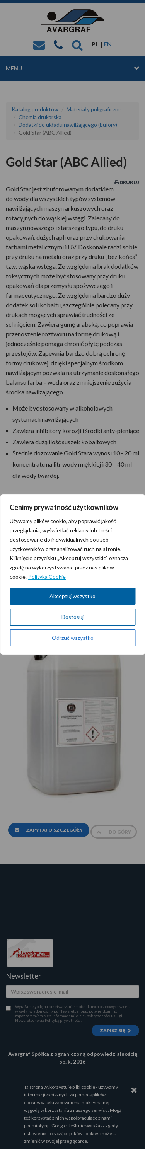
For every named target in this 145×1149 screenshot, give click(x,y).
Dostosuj (72, 617)
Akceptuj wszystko (72, 596)
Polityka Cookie (47, 576)
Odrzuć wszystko (73, 637)
